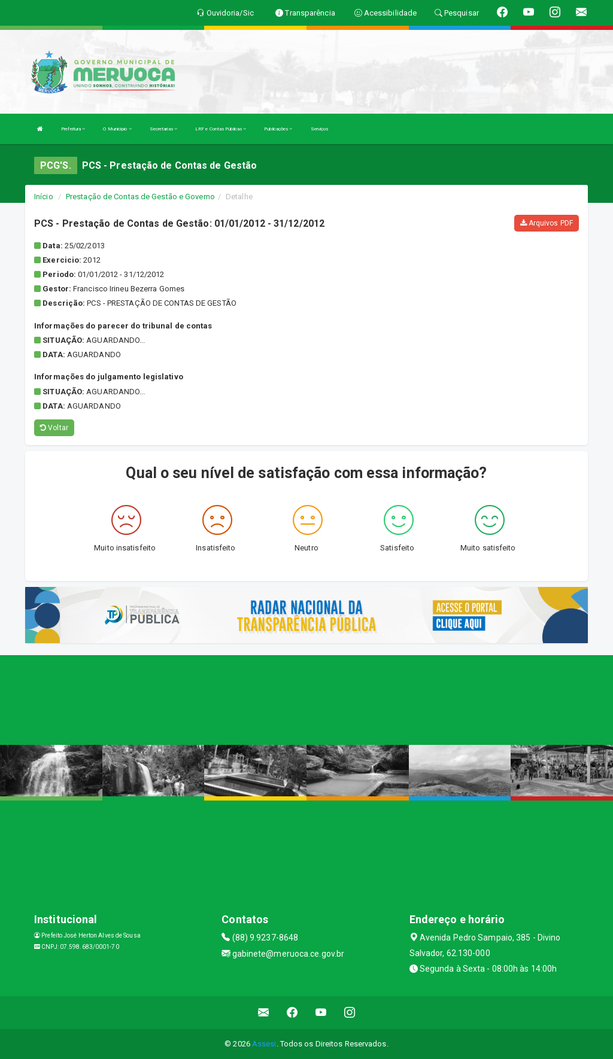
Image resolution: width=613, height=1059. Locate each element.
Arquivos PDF (546, 223)
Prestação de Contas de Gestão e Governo (140, 196)
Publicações (278, 129)
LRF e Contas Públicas (220, 129)
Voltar (54, 428)
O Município (117, 129)
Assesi (264, 1043)
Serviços (320, 129)
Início (43, 196)
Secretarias (163, 129)
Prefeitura (73, 129)
